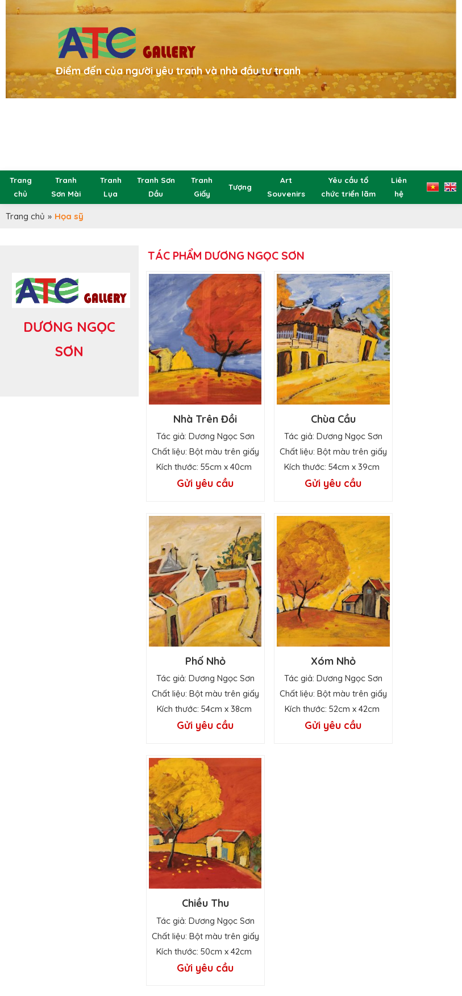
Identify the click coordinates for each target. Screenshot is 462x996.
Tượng (240, 186)
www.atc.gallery (181, 975)
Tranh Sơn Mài (66, 186)
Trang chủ (21, 186)
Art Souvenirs (286, 186)
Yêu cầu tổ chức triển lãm (348, 186)
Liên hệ (399, 186)
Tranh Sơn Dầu (156, 186)
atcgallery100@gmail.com (191, 941)
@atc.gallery (144, 958)
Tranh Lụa (111, 186)
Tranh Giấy (202, 186)
